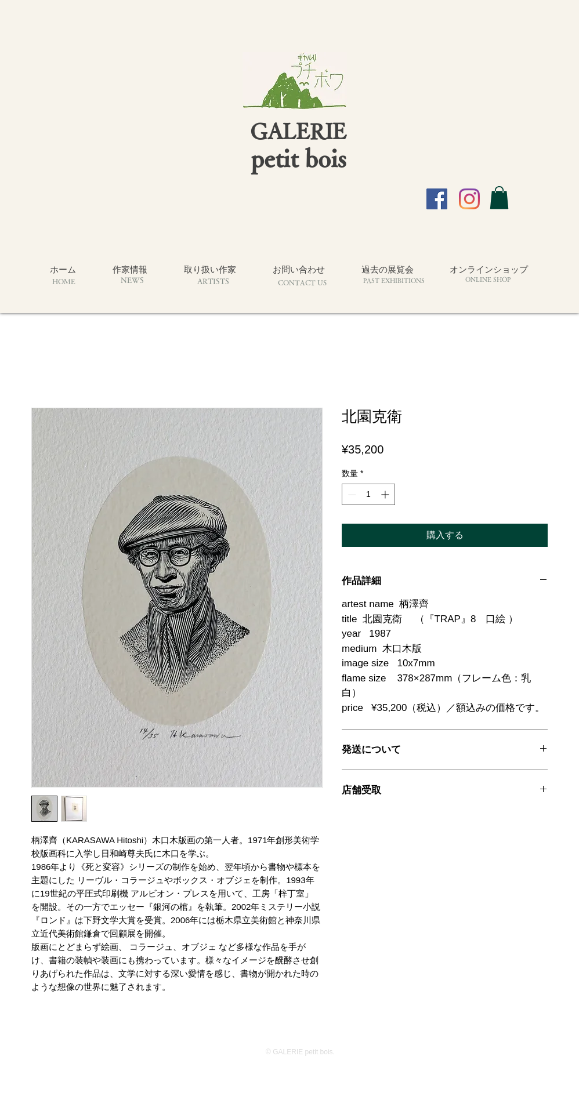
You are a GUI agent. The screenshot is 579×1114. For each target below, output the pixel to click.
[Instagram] (469, 198)
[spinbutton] (368, 494)
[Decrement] (350, 494)
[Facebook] (436, 198)
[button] (499, 197)
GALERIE (298, 130)
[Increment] (386, 494)
